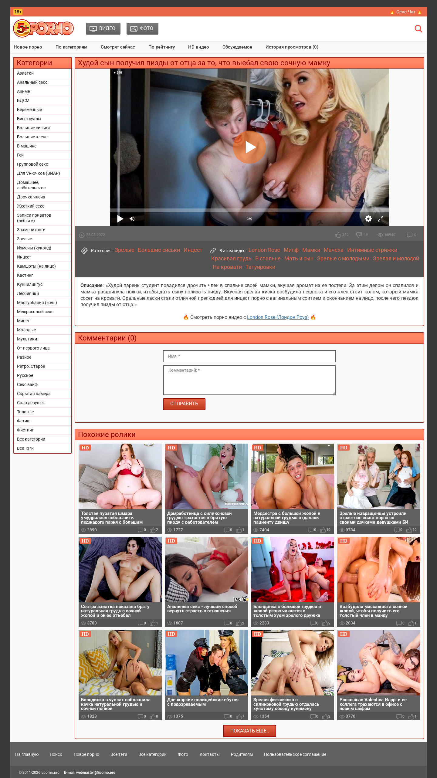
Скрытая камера (34, 393)
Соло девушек (31, 402)
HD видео (198, 47)
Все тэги (118, 754)
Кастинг (25, 275)
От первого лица (33, 348)
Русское (25, 375)
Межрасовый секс (35, 311)
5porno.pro (50, 772)
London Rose (264, 250)
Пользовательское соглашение (295, 754)
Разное (24, 357)
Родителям (242, 754)
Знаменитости (31, 229)
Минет (23, 320)
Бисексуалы (29, 118)
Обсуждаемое (237, 47)
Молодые (26, 329)
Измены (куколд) (34, 247)
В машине (26, 146)
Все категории (31, 439)
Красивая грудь (231, 258)
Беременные (29, 109)
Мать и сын (298, 258)
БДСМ (23, 100)
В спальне (268, 258)
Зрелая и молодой (396, 258)
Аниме (23, 91)
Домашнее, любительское (31, 185)
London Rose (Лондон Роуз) (278, 317)
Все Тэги (25, 448)
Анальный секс (32, 82)
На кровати (227, 267)
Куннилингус (29, 284)
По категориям (71, 47)
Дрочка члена (31, 196)
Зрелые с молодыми (343, 258)
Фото (183, 754)
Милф (291, 250)
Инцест (24, 257)
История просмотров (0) (292, 47)
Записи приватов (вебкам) (34, 218)
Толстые (25, 411)
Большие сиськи (33, 127)
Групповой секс (32, 164)
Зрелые (24, 238)
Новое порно (28, 47)
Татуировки (260, 267)
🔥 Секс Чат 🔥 (405, 12)
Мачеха (334, 250)
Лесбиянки (28, 293)
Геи (20, 155)
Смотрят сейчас (118, 47)
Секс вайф (27, 384)
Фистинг (25, 430)
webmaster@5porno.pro (95, 772)
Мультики (27, 339)
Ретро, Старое (31, 366)
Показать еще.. (249, 731)
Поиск (56, 754)
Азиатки (25, 73)
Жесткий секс (30, 206)
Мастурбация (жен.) (37, 302)
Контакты (210, 754)
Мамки (311, 250)
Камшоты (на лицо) (36, 266)
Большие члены (33, 136)
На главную (27, 754)
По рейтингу (161, 47)
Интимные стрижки (372, 250)
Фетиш (23, 420)
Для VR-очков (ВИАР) (38, 173)
